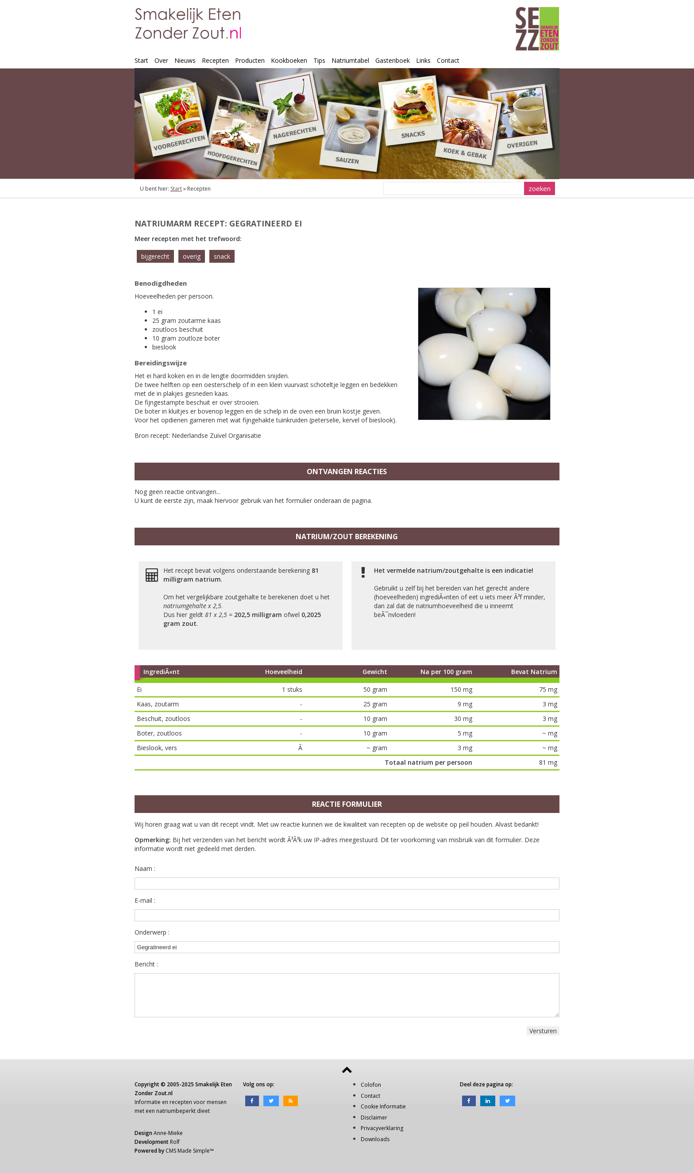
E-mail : (145, 900)
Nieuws (185, 60)
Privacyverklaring (382, 1128)
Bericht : (146, 964)
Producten (250, 60)
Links (423, 60)
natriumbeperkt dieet (183, 1111)
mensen (217, 1102)
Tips (319, 60)
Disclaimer (374, 1117)
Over (161, 60)
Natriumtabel (350, 60)
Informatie (148, 1102)
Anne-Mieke (168, 1133)
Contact (448, 60)
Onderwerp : (152, 932)
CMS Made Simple (188, 1150)
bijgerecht (155, 256)
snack (222, 256)
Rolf (175, 1142)
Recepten (215, 60)
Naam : (145, 868)
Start (141, 60)
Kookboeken (289, 60)
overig (191, 256)
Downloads (375, 1139)
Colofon (371, 1085)
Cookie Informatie (383, 1106)
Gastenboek (392, 60)
